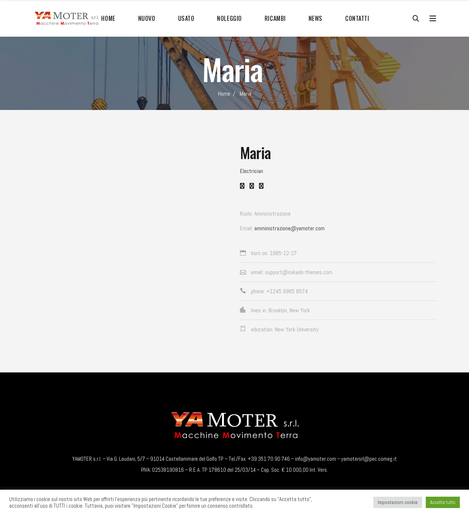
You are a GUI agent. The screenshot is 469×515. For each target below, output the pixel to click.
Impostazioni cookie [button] (398, 502)
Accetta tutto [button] (442, 502)
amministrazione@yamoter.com (289, 231)
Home (224, 94)
